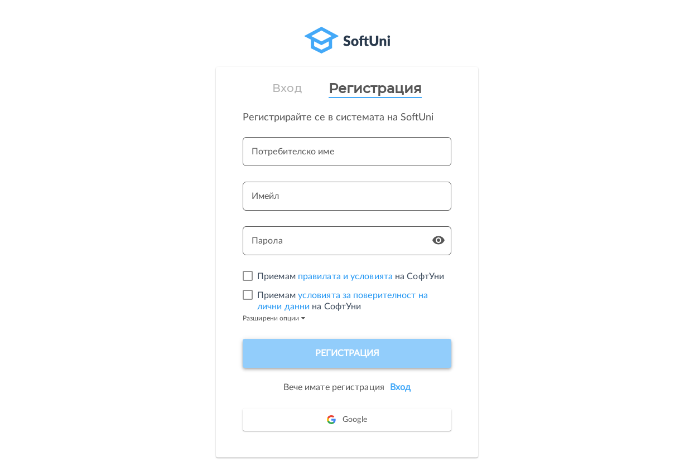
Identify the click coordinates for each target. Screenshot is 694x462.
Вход (286, 88)
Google (347, 419)
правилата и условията (345, 276)
